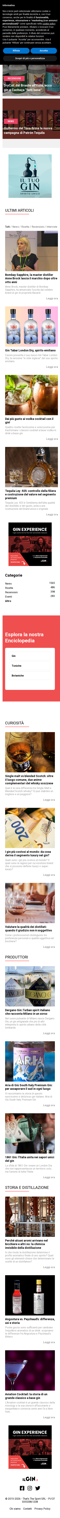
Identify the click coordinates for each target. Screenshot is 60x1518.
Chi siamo (15, 1508)
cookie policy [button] (49, 23)
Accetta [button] (44, 50)
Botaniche (18, 675)
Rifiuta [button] (16, 50)
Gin (14, 655)
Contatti (27, 1508)
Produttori (16, 957)
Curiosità (14, 723)
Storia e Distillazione (27, 1187)
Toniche (16, 665)
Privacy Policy (42, 1508)
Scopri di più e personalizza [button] (30, 58)
